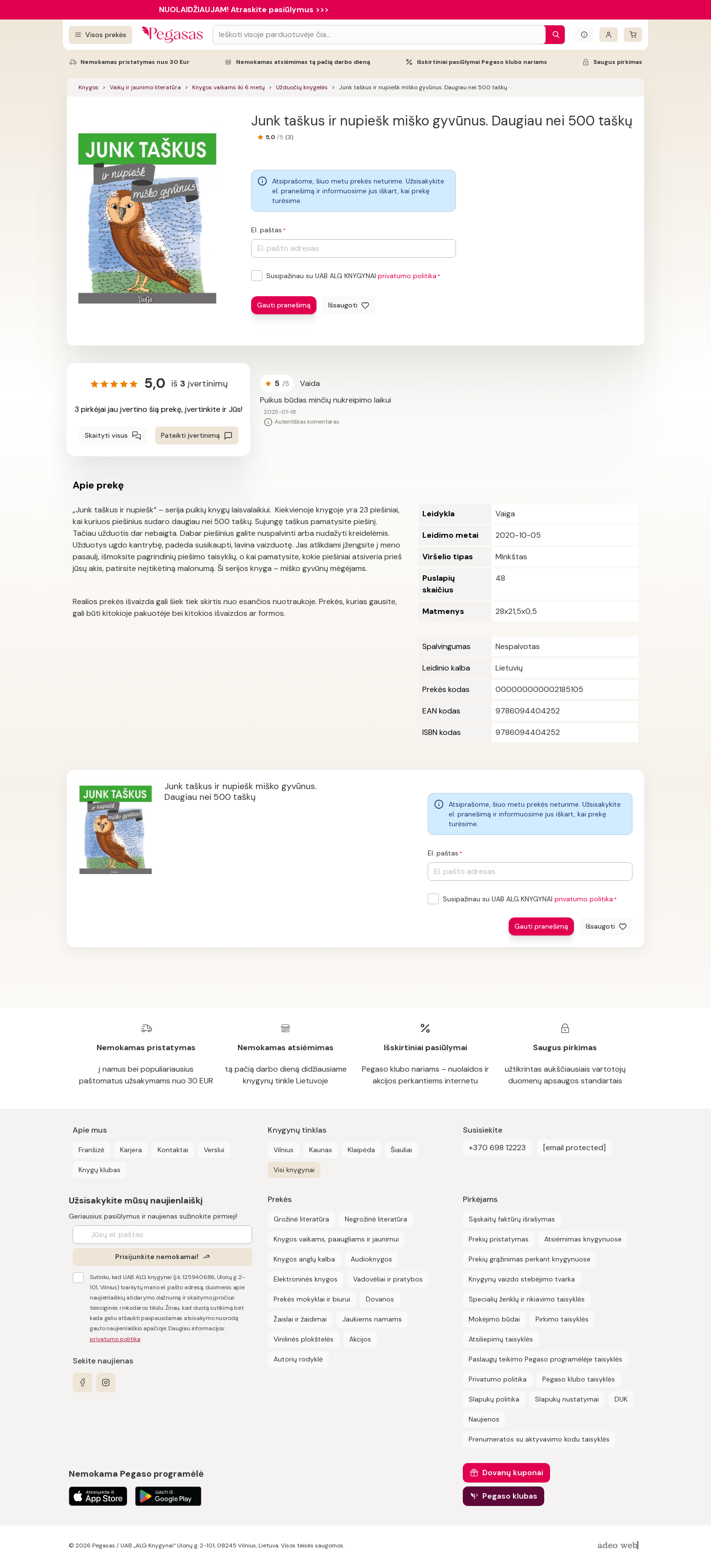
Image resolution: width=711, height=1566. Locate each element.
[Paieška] (553, 34)
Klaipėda (361, 1149)
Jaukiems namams (372, 1319)
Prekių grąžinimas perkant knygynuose (530, 1259)
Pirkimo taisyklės (562, 1319)
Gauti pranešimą (284, 305)
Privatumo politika (498, 1379)
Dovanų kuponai (512, 1472)
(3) (289, 137)
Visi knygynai (294, 1169)
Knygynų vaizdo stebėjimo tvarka (522, 1279)
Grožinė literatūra (301, 1219)
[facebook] (82, 1382)
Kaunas (320, 1149)
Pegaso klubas (509, 1496)
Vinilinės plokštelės (304, 1339)
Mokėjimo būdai (494, 1319)
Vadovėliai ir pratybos (388, 1279)
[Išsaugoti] (348, 305)
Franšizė (91, 1149)
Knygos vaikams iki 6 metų (228, 87)
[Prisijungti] (608, 34)
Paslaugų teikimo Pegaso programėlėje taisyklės (545, 1359)
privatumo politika (407, 275)
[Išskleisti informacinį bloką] (584, 34)
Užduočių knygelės (302, 87)
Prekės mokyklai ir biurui (312, 1299)
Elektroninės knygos (305, 1279)
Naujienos (484, 1419)
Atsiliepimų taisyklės (501, 1339)
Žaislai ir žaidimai (300, 1319)
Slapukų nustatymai (567, 1399)
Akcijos (360, 1339)
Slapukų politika (494, 1399)
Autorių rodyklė (298, 1359)
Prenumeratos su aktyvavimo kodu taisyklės (539, 1439)
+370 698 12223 (497, 1147)
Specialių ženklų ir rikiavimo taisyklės (527, 1299)
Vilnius (284, 1149)
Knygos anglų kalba (304, 1259)
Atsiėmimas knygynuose (583, 1239)
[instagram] (106, 1382)
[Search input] (379, 34)
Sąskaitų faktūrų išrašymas (512, 1219)
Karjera (131, 1149)
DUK (621, 1399)
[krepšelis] (633, 34)
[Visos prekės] (100, 35)
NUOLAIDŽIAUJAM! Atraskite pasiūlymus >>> (244, 9)
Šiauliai (401, 1149)
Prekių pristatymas (499, 1239)
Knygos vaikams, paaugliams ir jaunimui (336, 1239)
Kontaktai (173, 1149)
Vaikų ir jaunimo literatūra (145, 87)
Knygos (89, 87)
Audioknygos (371, 1259)
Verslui (214, 1149)
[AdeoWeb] (619, 1545)
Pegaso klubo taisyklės (578, 1379)
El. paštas (266, 229)
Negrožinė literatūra (376, 1219)
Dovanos (380, 1299)
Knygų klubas (99, 1169)
